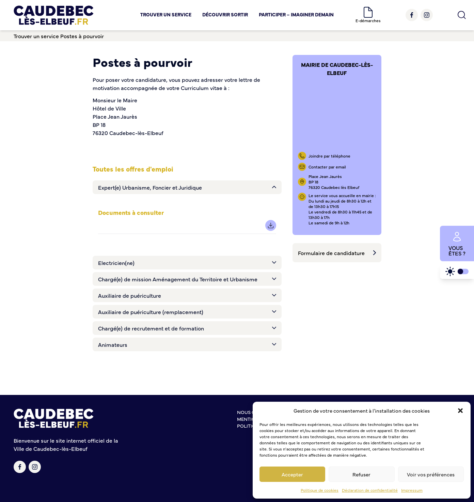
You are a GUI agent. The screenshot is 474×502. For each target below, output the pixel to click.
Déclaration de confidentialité (370, 490)
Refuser (361, 474)
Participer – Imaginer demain (296, 14)
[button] (460, 410)
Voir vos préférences (431, 474)
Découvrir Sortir (225, 14)
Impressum (412, 490)
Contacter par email (327, 166)
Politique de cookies (319, 490)
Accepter (292, 474)
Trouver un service (165, 14)
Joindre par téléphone (329, 156)
